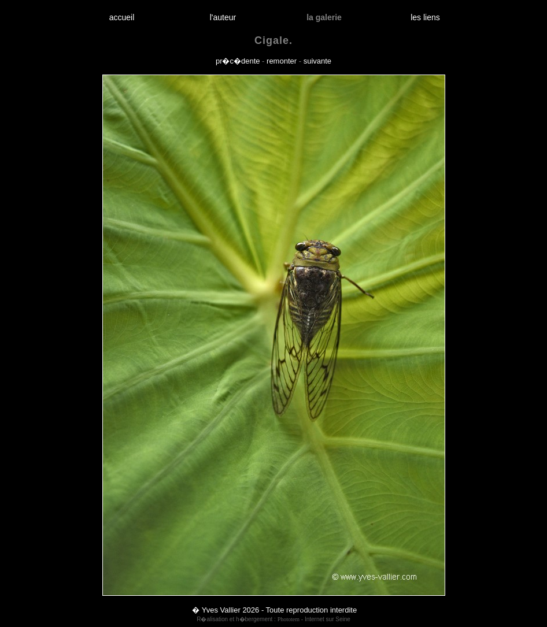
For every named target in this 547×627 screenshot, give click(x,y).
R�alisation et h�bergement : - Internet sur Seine (273, 619)
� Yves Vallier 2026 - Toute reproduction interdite (274, 610)
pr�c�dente (238, 61)
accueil (121, 17)
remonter (282, 61)
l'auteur (223, 17)
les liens (425, 17)
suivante (317, 61)
